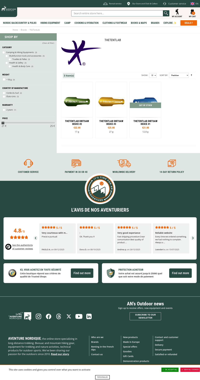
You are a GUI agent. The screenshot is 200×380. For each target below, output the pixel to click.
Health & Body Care (21, 66)
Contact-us (97, 354)
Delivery (159, 344)
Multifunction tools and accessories (25, 55)
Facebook (48, 316)
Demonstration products (136, 361)
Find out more (82, 273)
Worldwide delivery (123, 172)
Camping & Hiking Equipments (20, 52)
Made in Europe (131, 341)
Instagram (38, 316)
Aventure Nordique (24, 338)
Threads (59, 316)
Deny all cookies (190, 370)
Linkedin (89, 316)
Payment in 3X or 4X (76, 172)
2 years (9, 109)
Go (166, 13)
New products (130, 337)
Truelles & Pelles (19, 59)
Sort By (163, 75)
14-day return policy (172, 172)
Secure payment (163, 349)
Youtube (79, 316)
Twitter (69, 316)
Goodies (127, 351)
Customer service (28, 172)
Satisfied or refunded (166, 354)
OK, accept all (170, 370)
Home (15, 29)
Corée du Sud (12, 92)
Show (144, 75)
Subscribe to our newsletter (145, 316)
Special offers (130, 346)
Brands (24, 29)
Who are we (97, 337)
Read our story (60, 354)
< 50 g (9, 79)
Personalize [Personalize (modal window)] (102, 377)
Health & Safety (16, 62)
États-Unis (11, 96)
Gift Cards (128, 356)
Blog (20, 316)
